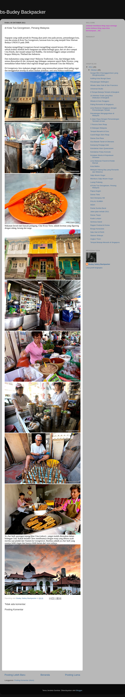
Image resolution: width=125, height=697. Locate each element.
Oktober (94, 70)
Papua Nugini (95, 191)
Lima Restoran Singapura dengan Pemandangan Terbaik (103, 109)
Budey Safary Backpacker (99, 264)
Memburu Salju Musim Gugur (101, 179)
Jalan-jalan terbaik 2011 (99, 212)
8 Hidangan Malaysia (98, 128)
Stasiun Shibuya (96, 235)
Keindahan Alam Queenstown (102, 148)
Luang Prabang (96, 182)
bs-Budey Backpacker (23, 12)
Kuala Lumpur (95, 218)
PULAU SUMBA (96, 201)
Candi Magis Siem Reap (99, 135)
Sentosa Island (96, 222)
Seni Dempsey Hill (97, 198)
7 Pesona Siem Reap (98, 124)
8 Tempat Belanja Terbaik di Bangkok (104, 92)
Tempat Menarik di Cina (99, 131)
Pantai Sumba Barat (98, 208)
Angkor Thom (95, 239)
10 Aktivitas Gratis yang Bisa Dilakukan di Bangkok (101, 97)
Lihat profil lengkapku (94, 268)
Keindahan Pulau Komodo (100, 152)
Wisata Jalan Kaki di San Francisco (104, 85)
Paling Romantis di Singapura (102, 104)
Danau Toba (95, 195)
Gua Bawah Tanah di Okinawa (102, 142)
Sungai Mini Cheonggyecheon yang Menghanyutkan (104, 74)
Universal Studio (96, 89)
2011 (91, 67)
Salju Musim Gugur (97, 175)
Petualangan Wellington (99, 82)
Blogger (79, 690)
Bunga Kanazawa (97, 229)
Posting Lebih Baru (15, 674)
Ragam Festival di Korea (100, 225)
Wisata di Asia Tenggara (99, 101)
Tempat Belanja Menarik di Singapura (105, 242)
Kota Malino (95, 166)
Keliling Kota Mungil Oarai (100, 78)
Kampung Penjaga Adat (99, 145)
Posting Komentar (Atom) (24, 680)
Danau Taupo (95, 215)
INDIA (92, 205)
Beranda (45, 674)
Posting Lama (72, 674)
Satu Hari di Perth (97, 232)
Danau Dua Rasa (97, 138)
